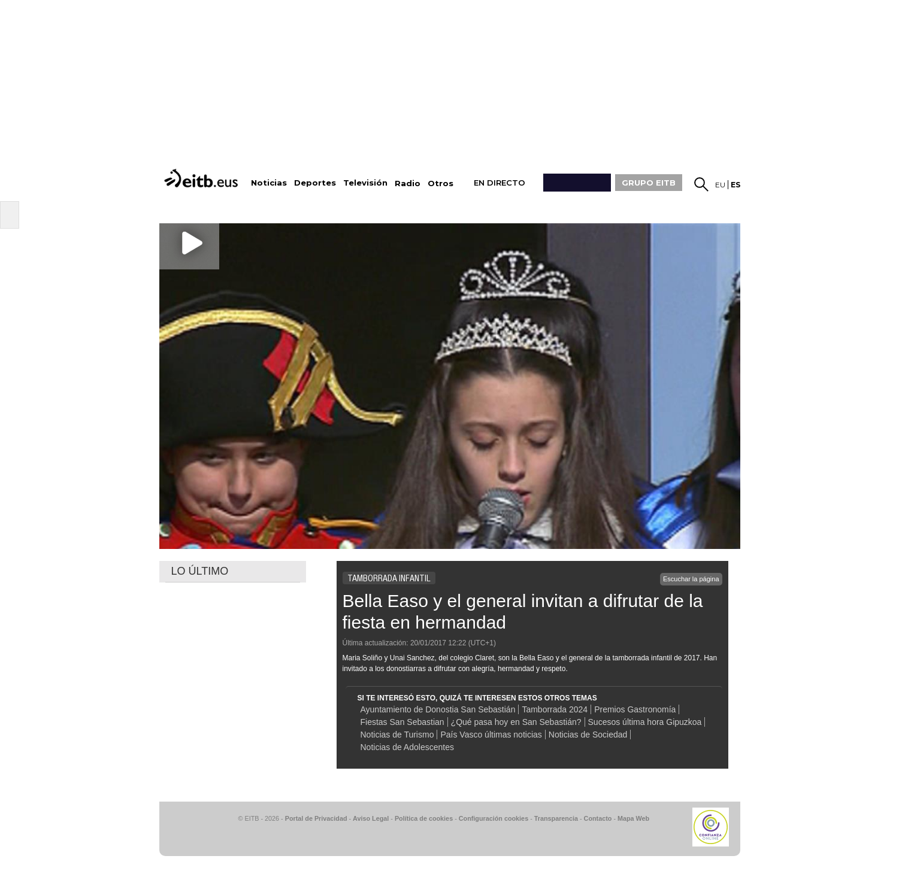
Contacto (598, 818)
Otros (440, 183)
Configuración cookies (493, 818)
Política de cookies (424, 818)
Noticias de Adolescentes (407, 747)
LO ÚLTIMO (200, 571)
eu (720, 184)
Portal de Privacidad (316, 818)
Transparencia (556, 818)
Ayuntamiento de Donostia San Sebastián (438, 709)
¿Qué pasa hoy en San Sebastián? (516, 722)
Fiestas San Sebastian (402, 722)
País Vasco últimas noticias (490, 734)
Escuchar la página (691, 578)
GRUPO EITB (649, 182)
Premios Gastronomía (635, 709)
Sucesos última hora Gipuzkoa (645, 722)
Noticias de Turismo (397, 734)
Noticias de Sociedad (588, 734)
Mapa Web (633, 818)
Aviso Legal (371, 818)
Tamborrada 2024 (555, 709)
